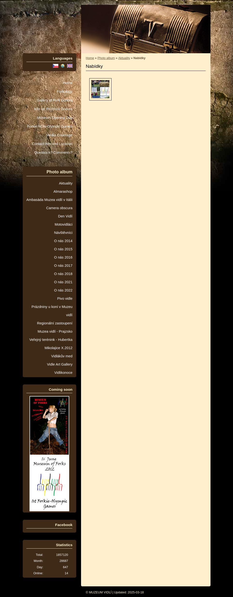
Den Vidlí (65, 216)
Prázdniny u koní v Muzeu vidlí (51, 311)
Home (67, 83)
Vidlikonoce (63, 373)
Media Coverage (59, 135)
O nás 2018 (63, 274)
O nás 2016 (63, 257)
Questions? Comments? (53, 152)
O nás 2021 (63, 282)
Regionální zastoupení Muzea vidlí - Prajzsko (54, 327)
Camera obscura (59, 208)
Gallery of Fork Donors (54, 100)
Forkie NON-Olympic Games (49, 126)
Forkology (65, 91)
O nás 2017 (63, 266)
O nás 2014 (63, 241)
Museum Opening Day (54, 118)
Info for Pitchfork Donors (53, 109)
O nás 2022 (63, 290)
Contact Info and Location (52, 144)
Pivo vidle (65, 298)
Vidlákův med (61, 356)
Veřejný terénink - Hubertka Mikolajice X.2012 (50, 344)
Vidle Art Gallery (59, 364)
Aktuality (66, 183)
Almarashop (63, 191)
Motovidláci (64, 224)
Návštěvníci (63, 233)
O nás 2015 (63, 249)
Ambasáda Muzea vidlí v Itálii (49, 200)
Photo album (106, 58)
